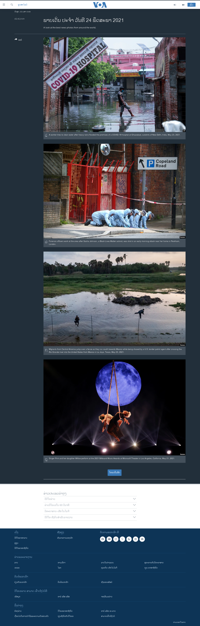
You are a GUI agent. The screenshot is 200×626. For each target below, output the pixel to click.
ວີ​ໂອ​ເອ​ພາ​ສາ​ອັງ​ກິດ (65, 611)
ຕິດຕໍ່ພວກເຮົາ (63, 582)
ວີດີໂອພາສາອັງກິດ (21, 548)
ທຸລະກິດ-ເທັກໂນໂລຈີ (109, 567)
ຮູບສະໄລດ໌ (22, 5)
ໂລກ (59, 567)
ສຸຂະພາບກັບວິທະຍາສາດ (154, 562)
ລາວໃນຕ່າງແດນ (107, 562)
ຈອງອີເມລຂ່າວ (106, 596)
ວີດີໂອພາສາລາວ (20, 537)
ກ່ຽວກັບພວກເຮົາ (20, 582)
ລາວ (16, 562)
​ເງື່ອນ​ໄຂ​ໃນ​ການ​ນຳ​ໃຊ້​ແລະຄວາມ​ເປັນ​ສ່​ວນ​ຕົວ (31, 616)
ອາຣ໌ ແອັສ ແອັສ (64, 596)
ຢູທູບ (16, 543)
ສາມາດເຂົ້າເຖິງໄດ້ (108, 616)
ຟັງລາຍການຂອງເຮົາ (65, 537)
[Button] (18, 40)
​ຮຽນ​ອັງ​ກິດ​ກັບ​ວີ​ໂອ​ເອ (65, 616)
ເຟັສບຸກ (17, 596)
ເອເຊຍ (17, 567)
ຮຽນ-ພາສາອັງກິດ (151, 567)
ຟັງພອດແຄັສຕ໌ (106, 582)
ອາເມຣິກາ (61, 562)
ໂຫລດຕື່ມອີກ (114, 472)
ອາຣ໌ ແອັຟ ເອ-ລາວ (108, 611)
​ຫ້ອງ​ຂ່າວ (18, 611)
